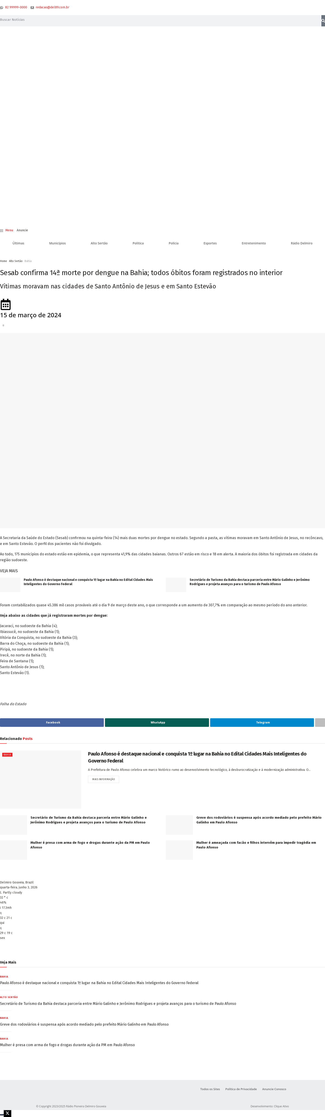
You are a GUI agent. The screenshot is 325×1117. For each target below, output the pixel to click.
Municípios (57, 243)
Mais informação (105, 778)
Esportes (210, 243)
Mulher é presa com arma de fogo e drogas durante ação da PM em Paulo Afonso (67, 1045)
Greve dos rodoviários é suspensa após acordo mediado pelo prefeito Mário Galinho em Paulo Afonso (84, 1024)
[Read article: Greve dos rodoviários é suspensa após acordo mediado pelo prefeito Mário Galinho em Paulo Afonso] (179, 825)
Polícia (174, 243)
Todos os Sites (209, 1089)
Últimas (18, 243)
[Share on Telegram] (262, 722)
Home (3, 261)
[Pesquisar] (323, 20)
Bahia (28, 261)
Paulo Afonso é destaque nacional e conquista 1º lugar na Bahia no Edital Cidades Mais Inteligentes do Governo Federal (99, 983)
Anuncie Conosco (274, 1089)
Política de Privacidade (240, 1089)
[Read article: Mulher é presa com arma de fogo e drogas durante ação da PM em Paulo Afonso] (13, 850)
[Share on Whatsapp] (157, 722)
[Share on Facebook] (52, 722)
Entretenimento (254, 243)
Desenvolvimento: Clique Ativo (270, 1106)
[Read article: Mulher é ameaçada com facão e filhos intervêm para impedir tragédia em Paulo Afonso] (179, 850)
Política (138, 243)
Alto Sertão (99, 243)
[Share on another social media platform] (320, 722)
